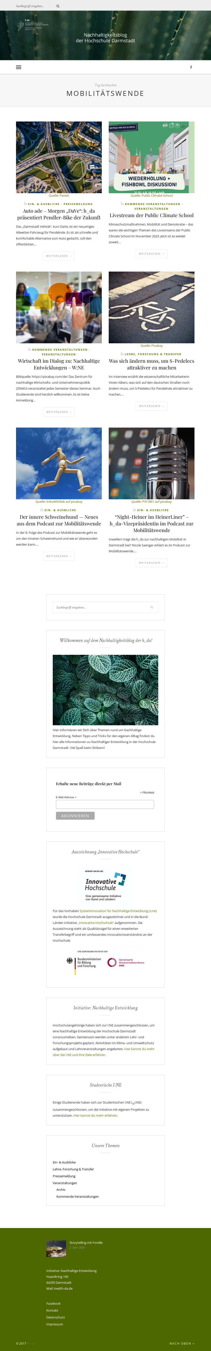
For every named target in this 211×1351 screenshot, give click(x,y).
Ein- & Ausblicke (44, 204)
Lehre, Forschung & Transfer (153, 354)
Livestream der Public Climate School (152, 215)
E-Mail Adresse (66, 797)
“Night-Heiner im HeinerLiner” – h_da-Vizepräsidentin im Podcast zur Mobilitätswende (151, 523)
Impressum (54, 1324)
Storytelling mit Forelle (86, 1242)
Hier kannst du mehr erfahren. (95, 1115)
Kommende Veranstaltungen (152, 204)
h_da (32, 1343)
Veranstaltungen (151, 208)
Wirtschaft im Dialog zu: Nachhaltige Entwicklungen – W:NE (59, 364)
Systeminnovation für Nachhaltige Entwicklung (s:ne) (118, 911)
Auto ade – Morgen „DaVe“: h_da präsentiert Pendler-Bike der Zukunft (59, 214)
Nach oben (182, 1343)
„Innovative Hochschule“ (96, 922)
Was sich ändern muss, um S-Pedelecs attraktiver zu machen (151, 364)
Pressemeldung (78, 204)
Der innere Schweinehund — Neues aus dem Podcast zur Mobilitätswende (59, 520)
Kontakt (52, 1310)
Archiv (61, 1189)
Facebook (53, 1303)
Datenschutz (55, 1317)
